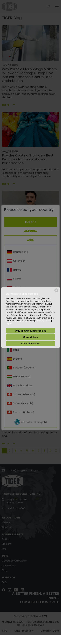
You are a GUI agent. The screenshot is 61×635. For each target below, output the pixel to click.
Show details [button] (30, 337)
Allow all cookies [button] (30, 343)
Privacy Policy (44, 320)
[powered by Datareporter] (56, 292)
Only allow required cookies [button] (30, 330)
